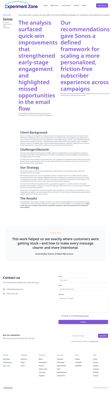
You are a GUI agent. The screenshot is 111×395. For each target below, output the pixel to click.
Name (60, 276)
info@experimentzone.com (15, 289)
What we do (54, 5)
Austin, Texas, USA (12, 294)
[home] (21, 5)
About (84, 5)
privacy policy (84, 316)
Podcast (76, 5)
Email (60, 285)
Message (61, 294)
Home (45, 5)
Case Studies (66, 5)
